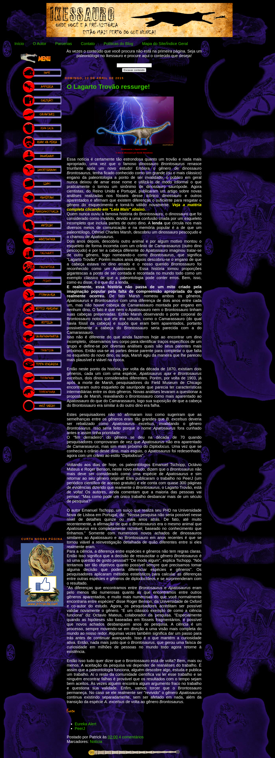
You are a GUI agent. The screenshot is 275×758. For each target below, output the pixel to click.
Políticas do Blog (118, 43)
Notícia (96, 741)
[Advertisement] (42, 472)
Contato (88, 43)
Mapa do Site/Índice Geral (165, 43)
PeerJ (80, 728)
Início (19, 43)
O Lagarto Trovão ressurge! (108, 86)
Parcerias (63, 43)
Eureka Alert (85, 724)
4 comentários (131, 737)
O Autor (39, 43)
